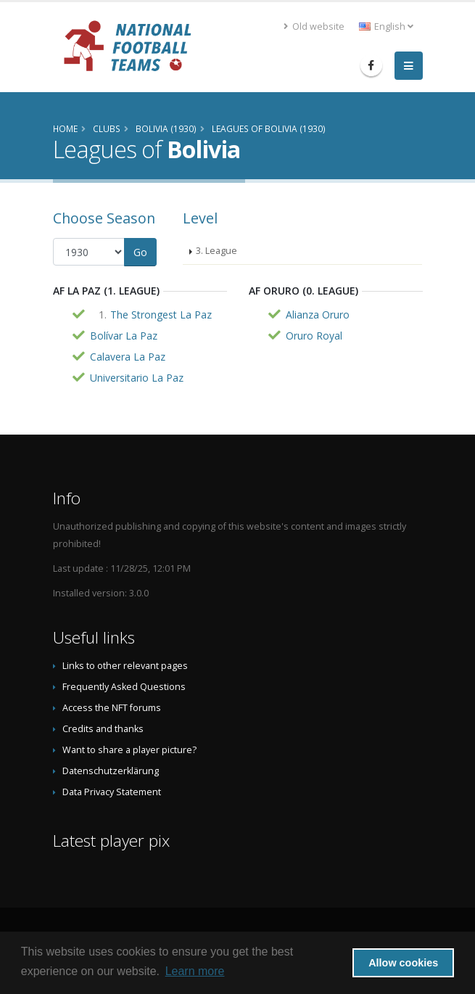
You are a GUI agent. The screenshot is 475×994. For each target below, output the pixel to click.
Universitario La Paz (136, 378)
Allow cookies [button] (403, 963)
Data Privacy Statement (111, 792)
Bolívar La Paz (123, 335)
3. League (216, 251)
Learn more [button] (195, 971)
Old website (314, 26)
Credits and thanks (103, 729)
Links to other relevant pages (125, 666)
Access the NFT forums (111, 708)
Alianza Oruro (318, 314)
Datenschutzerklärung (110, 771)
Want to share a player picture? (129, 750)
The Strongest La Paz (161, 314)
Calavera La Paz (127, 356)
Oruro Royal (314, 335)
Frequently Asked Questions (124, 687)
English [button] (386, 26)
